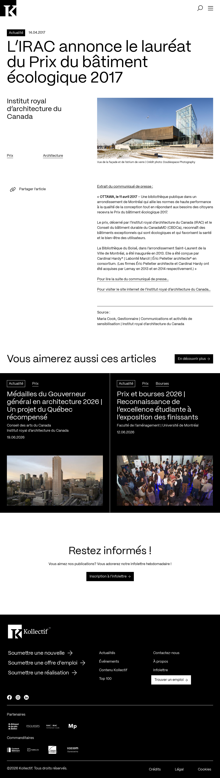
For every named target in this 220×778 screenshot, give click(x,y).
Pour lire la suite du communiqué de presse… (133, 282)
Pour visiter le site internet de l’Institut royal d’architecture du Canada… (154, 292)
